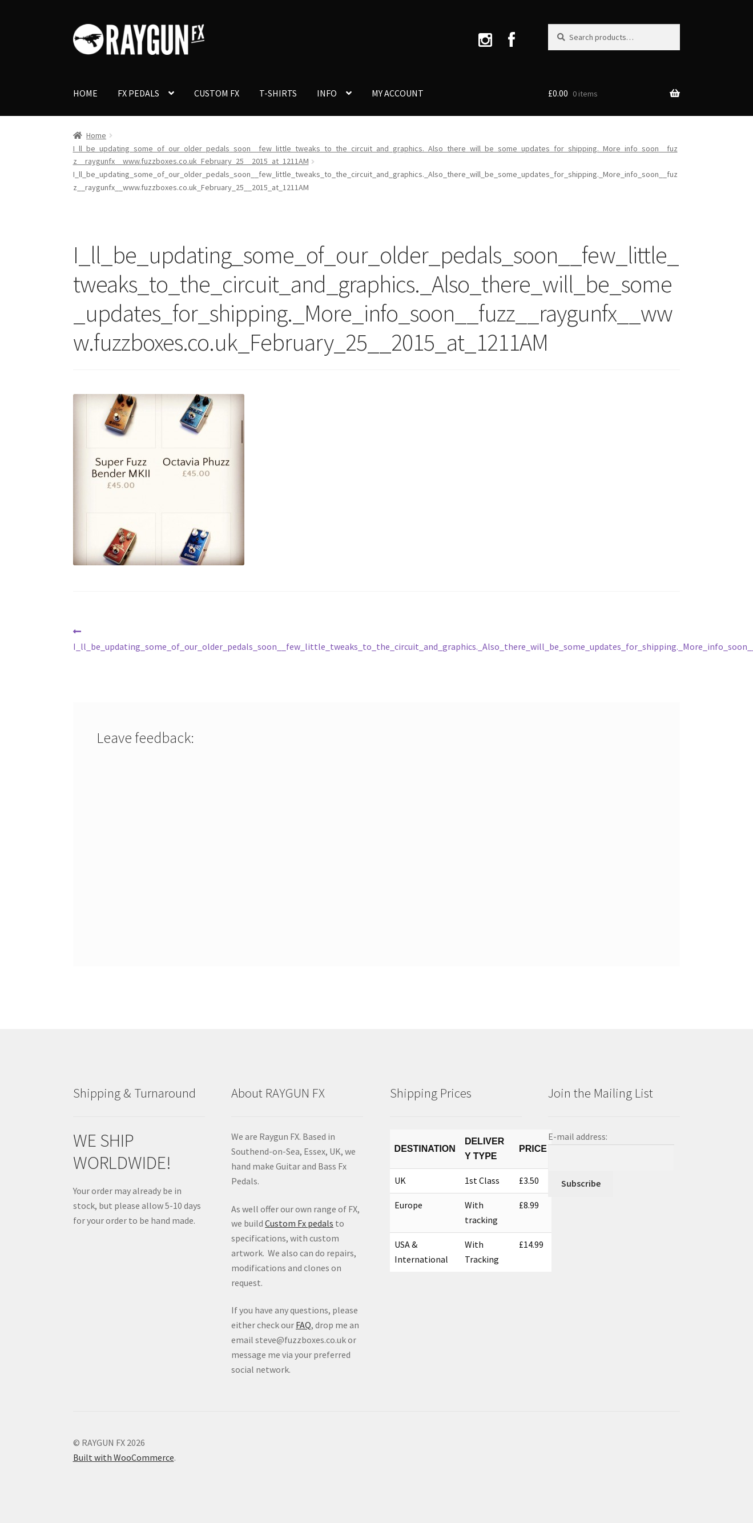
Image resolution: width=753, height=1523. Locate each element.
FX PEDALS (138, 93)
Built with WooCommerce (123, 1457)
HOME (85, 93)
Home (96, 135)
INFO (327, 93)
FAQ (303, 1325)
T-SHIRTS (278, 93)
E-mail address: (577, 1136)
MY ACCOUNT (398, 93)
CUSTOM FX (216, 93)
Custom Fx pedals (299, 1223)
